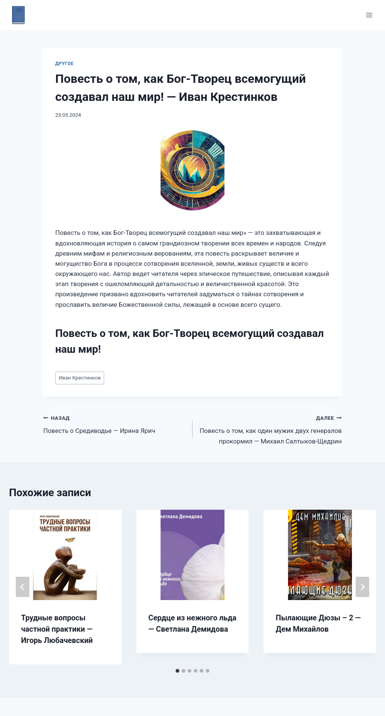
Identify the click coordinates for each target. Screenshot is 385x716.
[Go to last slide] (22, 587)
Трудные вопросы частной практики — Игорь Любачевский (57, 629)
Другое (64, 63)
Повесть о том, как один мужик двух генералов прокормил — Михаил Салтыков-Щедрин (270, 429)
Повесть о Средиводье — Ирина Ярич (114, 424)
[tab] (177, 671)
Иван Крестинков (80, 378)
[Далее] (362, 587)
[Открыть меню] (369, 15)
